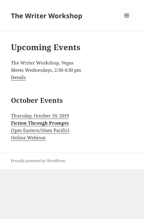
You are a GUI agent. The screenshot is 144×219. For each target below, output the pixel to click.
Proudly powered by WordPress (38, 160)
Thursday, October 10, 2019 (40, 116)
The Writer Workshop (46, 15)
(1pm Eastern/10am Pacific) (40, 130)
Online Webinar (28, 137)
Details (18, 77)
